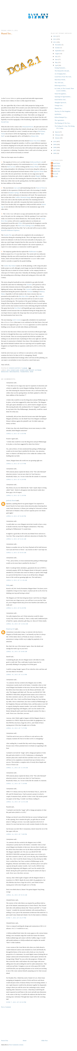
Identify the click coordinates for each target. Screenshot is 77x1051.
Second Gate (5, 122)
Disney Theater (34, 166)
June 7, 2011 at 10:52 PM (16, 1002)
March (57, 132)
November (58, 45)
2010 (55, 141)
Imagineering (14, 371)
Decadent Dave (56, 166)
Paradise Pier (7, 235)
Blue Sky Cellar (23, 296)
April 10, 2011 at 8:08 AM (16, 651)
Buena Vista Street (34, 141)
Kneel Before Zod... (60, 99)
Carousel (28, 289)
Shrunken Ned (56, 171)
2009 (55, 144)
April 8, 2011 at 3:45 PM (16, 433)
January (57, 138)
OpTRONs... (58, 114)
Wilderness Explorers (13, 230)
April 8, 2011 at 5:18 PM (16, 495)
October (57, 48)
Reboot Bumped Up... (61, 117)
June (56, 59)
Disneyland (15, 370)
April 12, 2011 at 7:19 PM (16, 783)
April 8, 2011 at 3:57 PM (16, 463)
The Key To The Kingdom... (63, 111)
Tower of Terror (40, 188)
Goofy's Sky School (9, 266)
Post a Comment (6, 1007)
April (57, 65)
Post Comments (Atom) (16, 1045)
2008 (55, 147)
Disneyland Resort (27, 126)
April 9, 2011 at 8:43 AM (16, 552)
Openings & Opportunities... (63, 96)
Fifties (20, 223)
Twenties (29, 284)
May (56, 62)
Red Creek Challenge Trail (26, 225)
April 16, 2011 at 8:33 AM (16, 895)
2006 (55, 153)
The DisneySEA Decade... (62, 71)
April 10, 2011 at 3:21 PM (16, 674)
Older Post (44, 1040)
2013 (55, 36)
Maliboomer (32, 251)
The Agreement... (60, 120)
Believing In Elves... (61, 85)
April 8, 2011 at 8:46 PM (16, 516)
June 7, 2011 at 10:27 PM (16, 918)
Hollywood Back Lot (36, 162)
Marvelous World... (60, 79)
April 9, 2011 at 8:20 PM (16, 608)
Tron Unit (54, 176)
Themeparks (24, 371)
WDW (31, 371)
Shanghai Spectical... (61, 102)
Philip (8, 585)
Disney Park (34, 136)
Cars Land (17, 188)
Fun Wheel (17, 308)
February (58, 135)
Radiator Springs (14, 192)
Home (24, 1040)
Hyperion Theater (38, 171)
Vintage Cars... (59, 105)
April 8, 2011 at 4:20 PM (16, 479)
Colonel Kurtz (56, 163)
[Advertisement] (18, 1023)
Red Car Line (11, 166)
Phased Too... (59, 108)
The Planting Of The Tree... (63, 123)
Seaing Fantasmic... (60, 68)
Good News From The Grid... (63, 77)
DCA (8, 370)
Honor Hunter (56, 168)
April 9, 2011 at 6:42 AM (16, 539)
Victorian (29, 291)
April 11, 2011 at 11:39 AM (17, 767)
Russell (3, 230)
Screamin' (41, 296)
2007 (55, 150)
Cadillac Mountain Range (22, 197)
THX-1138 (55, 174)
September (58, 50)
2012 (55, 39)
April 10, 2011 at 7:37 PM (16, 728)
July (56, 56)
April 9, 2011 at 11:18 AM (16, 580)
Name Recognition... (61, 94)
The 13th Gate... (59, 82)
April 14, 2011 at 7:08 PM (16, 834)
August (57, 53)
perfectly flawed (11, 500)
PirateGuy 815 (10, 629)
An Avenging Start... (61, 74)
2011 (55, 42)
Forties (35, 164)
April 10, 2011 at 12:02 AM (17, 624)
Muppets (38, 176)
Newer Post (4, 1040)
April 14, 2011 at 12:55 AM (17, 802)
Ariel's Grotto (16, 320)
